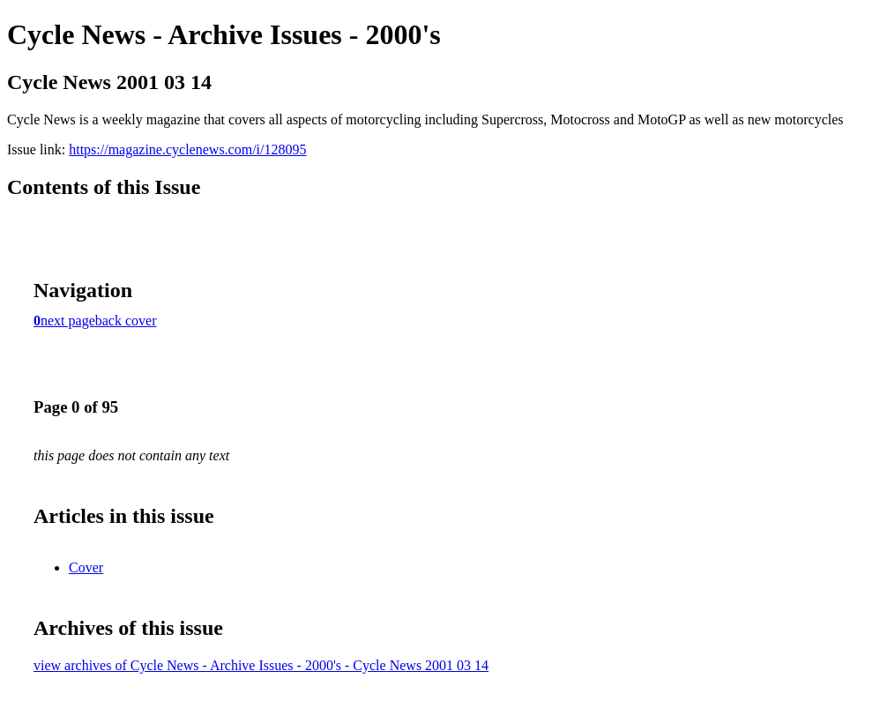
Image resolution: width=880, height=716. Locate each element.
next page (68, 320)
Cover (86, 567)
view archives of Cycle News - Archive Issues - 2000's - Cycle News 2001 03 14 (261, 665)
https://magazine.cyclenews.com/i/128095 (187, 149)
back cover (126, 320)
